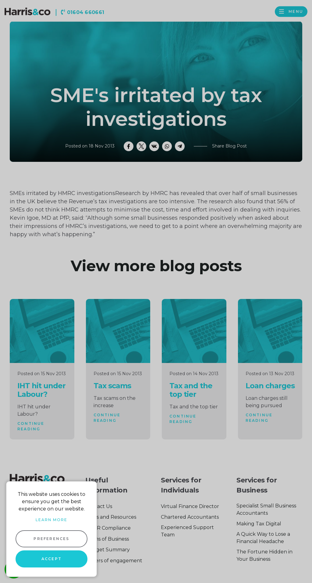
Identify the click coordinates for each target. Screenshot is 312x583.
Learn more (51, 519)
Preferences (51, 538)
